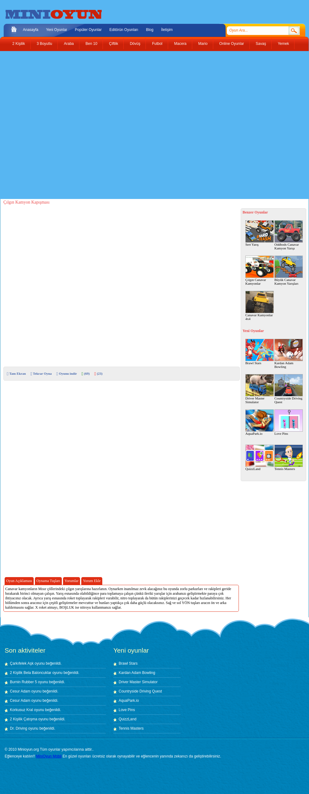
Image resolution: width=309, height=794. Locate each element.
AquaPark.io (259, 422)
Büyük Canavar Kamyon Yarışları (288, 270)
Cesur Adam (20, 691)
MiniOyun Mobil (48, 756)
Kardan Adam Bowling (288, 354)
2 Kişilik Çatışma (23, 719)
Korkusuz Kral (21, 710)
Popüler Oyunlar (88, 30)
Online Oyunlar (231, 43)
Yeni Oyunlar (56, 30)
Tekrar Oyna (41, 374)
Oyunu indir (66, 374)
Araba (69, 43)
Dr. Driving (18, 728)
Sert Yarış (259, 233)
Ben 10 (91, 43)
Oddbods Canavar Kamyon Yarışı (288, 235)
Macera (180, 43)
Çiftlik (113, 43)
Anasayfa (30, 30)
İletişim (166, 30)
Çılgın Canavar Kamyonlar (259, 270)
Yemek (283, 43)
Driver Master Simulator (259, 389)
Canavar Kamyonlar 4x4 (259, 306)
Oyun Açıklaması (19, 581)
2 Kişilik (18, 43)
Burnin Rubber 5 (23, 682)
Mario (203, 43)
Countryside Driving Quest (288, 389)
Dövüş (135, 43)
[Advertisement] (74, 125)
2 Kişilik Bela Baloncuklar (30, 673)
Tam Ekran (16, 374)
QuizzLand (259, 458)
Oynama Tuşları (48, 581)
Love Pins (288, 422)
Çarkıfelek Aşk (22, 663)
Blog (149, 30)
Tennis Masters (288, 458)
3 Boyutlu (44, 43)
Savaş (261, 43)
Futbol (157, 43)
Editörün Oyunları (123, 30)
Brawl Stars (259, 352)
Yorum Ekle (92, 581)
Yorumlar (71, 581)
